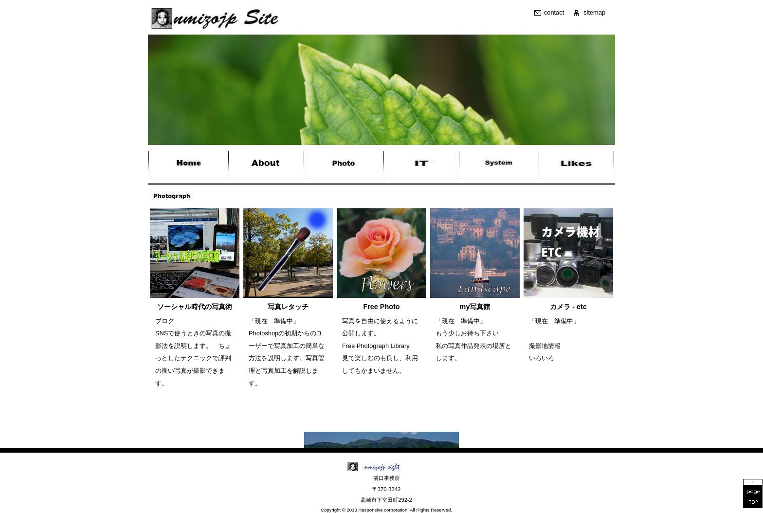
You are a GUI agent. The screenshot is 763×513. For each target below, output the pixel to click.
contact (554, 13)
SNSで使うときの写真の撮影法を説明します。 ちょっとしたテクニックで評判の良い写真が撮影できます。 (193, 358)
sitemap (594, 13)
